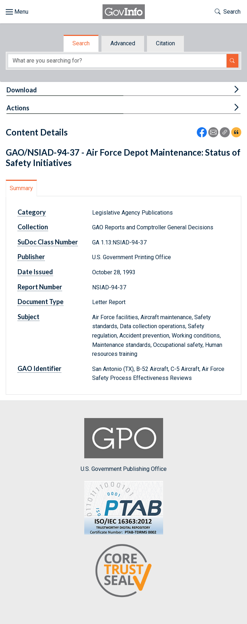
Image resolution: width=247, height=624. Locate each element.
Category (32, 212)
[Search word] (117, 61)
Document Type (40, 302)
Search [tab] (81, 43)
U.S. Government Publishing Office (124, 445)
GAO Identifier (39, 368)
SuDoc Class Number (48, 242)
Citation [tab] (165, 43)
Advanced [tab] (122, 43)
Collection (33, 227)
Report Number (40, 287)
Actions (17, 108)
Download (21, 90)
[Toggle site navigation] (17, 12)
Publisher (31, 257)
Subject (28, 317)
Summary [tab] (21, 188)
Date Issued (35, 272)
